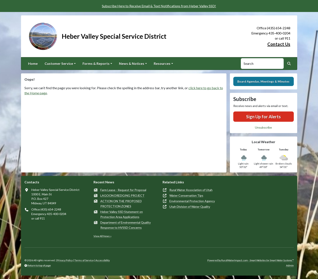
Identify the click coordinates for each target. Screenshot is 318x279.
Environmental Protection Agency (192, 201)
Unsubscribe (263, 127)
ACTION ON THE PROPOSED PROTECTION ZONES (121, 203)
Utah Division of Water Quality (189, 206)
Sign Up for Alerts (263, 116)
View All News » (102, 236)
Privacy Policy (65, 260)
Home (33, 63)
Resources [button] (162, 63)
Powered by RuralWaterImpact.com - (250, 260)
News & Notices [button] (131, 63)
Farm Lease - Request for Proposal (123, 190)
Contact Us (278, 44)
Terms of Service (84, 260)
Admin (290, 265)
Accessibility (102, 260)
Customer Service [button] (59, 63)
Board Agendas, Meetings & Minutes (263, 81)
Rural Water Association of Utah (191, 190)
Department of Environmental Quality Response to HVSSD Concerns (125, 225)
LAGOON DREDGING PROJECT (122, 195)
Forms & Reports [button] (96, 63)
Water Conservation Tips (186, 195)
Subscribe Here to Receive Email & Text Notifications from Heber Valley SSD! (159, 6)
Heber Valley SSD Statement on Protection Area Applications (121, 214)
